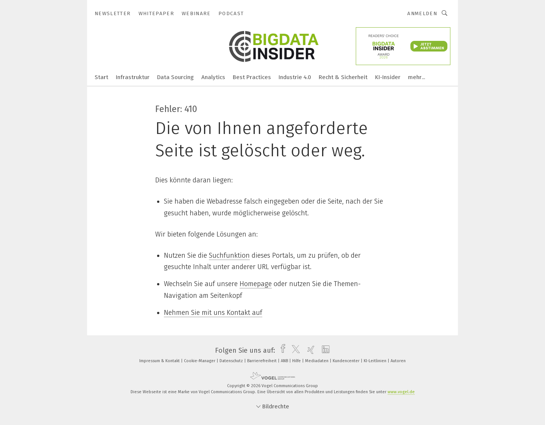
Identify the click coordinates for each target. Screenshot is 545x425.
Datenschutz (232, 360)
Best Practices (252, 77)
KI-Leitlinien (376, 360)
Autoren (398, 360)
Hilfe (297, 360)
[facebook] (281, 350)
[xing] (309, 350)
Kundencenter (347, 360)
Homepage (256, 284)
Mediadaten (317, 360)
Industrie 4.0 (295, 77)
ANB (285, 360)
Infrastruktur (132, 77)
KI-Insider (387, 77)
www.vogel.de (401, 391)
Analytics (213, 77)
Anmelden (422, 13)
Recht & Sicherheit (343, 77)
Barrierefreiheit (262, 360)
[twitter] (294, 350)
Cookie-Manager (200, 360)
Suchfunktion (229, 255)
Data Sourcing (175, 77)
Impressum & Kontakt (160, 360)
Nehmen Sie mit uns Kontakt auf (213, 312)
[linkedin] (323, 350)
